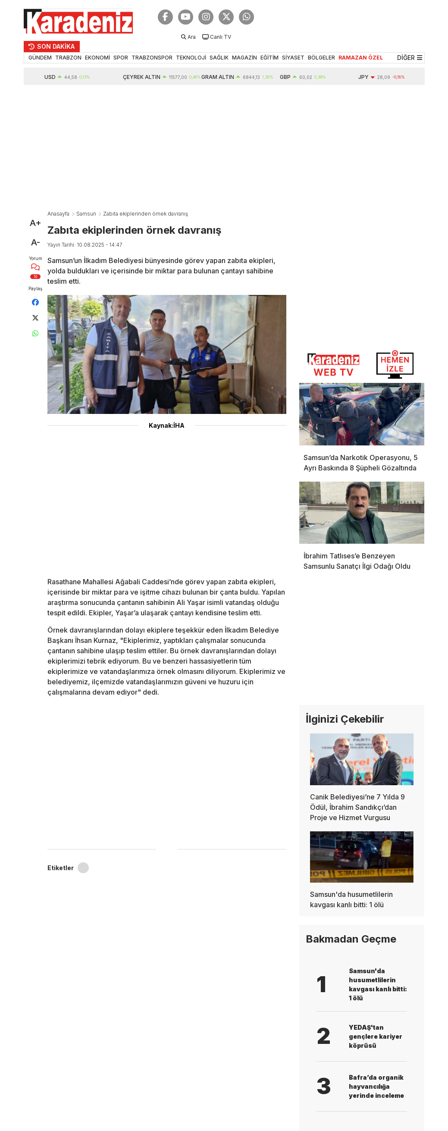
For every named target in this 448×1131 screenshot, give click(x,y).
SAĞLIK (219, 57)
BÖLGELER (321, 57)
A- (35, 242)
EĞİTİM (269, 57)
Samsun (86, 213)
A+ (35, 223)
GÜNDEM (40, 57)
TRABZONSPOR (152, 57)
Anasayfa (58, 213)
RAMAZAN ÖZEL (360, 57)
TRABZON (68, 57)
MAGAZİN (244, 57)
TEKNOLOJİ (191, 57)
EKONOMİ (97, 57)
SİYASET (293, 57)
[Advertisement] (224, 149)
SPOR (120, 57)
